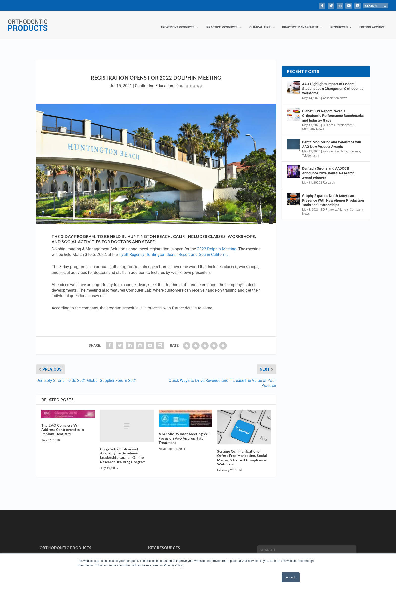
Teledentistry (310, 150)
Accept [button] (290, 577)
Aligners (343, 204)
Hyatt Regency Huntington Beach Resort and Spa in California (174, 249)
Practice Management (300, 22)
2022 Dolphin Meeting (216, 244)
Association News (335, 93)
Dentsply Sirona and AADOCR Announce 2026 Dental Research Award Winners (328, 167)
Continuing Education (154, 80)
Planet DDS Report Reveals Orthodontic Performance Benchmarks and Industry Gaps (333, 110)
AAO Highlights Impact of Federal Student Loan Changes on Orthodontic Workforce (332, 83)
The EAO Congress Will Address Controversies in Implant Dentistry (62, 424)
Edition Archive (372, 22)
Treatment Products (177, 22)
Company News (313, 124)
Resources (339, 22)
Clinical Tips (259, 22)
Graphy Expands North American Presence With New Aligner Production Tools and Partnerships (333, 195)
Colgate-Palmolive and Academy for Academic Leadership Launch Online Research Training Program (123, 450)
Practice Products (221, 22)
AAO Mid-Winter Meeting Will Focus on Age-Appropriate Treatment (185, 433)
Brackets (354, 146)
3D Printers (328, 204)
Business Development (338, 120)
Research (329, 177)
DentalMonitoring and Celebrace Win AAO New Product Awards (331, 139)
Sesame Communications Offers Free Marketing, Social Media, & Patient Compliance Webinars (242, 452)
